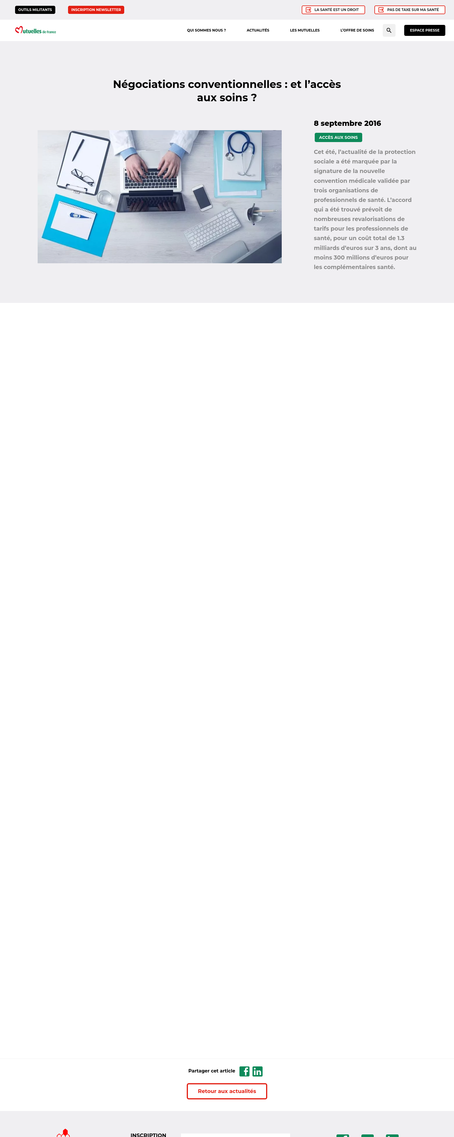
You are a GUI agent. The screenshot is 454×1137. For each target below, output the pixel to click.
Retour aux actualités (227, 1091)
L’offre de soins (357, 30)
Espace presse (425, 30)
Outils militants (35, 10)
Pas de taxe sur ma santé (413, 10)
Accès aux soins (338, 137)
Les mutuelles (305, 30)
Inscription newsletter (96, 10)
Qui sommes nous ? (206, 30)
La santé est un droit (336, 10)
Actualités (258, 30)
